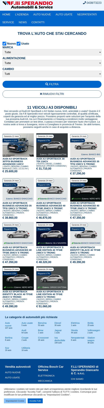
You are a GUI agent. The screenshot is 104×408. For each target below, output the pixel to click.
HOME (6, 14)
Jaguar (58, 330)
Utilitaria (26, 348)
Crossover (43, 337)
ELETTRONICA (46, 375)
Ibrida (90, 323)
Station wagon (91, 339)
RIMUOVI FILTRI (52, 94)
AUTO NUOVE (42, 14)
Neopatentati (77, 337)
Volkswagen (94, 330)
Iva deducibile (60, 339)
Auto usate (27, 323)
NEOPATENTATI (87, 14)
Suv (7, 348)
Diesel (58, 323)
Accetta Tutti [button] (35, 401)
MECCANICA (45, 380)
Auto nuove (8, 324)
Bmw (40, 330)
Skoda (74, 330)
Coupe (25, 337)
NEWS (23, 22)
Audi (24, 330)
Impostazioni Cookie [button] (15, 401)
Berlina (8, 337)
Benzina (42, 323)
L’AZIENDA (22, 14)
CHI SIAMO (77, 379)
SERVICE (8, 22)
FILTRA (52, 84)
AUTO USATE (64, 14)
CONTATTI (37, 22)
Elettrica (75, 323)
